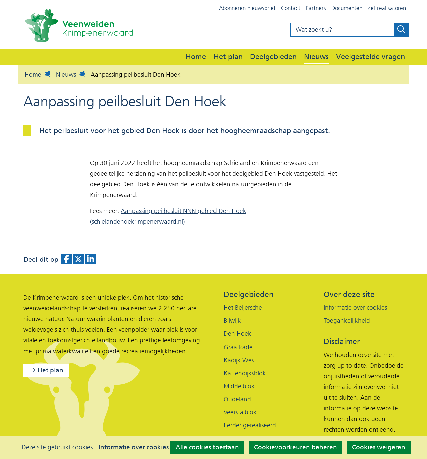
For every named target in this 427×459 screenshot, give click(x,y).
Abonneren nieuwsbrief (247, 8)
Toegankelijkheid (347, 320)
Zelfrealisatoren (387, 8)
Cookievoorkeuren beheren (295, 447)
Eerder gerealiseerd (250, 425)
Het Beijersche (243, 307)
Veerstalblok (240, 412)
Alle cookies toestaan (207, 447)
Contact (290, 8)
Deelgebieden (273, 56)
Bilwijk (232, 320)
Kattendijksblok (245, 373)
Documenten (346, 8)
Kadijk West (240, 360)
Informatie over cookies (134, 447)
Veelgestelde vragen (370, 56)
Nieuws (316, 56)
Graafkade (238, 347)
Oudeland (237, 399)
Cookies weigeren (378, 447)
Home (196, 56)
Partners (316, 8)
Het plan (228, 56)
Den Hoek (237, 333)
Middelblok (239, 386)
